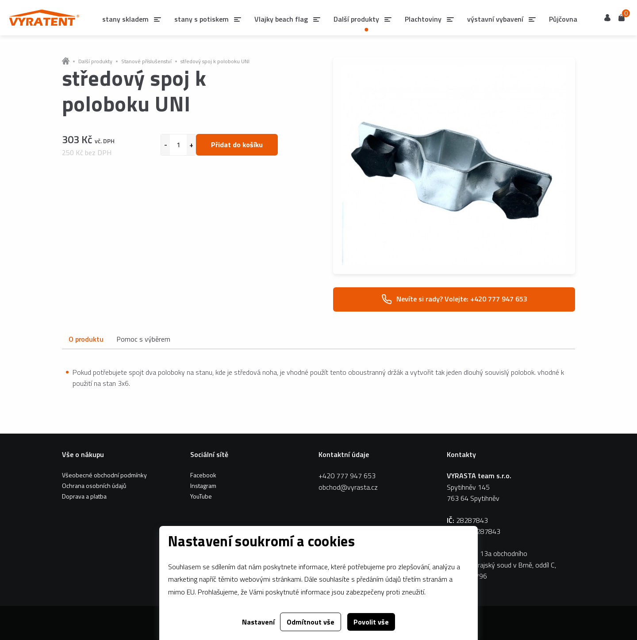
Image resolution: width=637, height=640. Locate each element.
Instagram (203, 485)
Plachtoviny (423, 19)
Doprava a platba (84, 496)
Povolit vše (371, 622)
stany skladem (125, 19)
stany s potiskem (201, 19)
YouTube (201, 496)
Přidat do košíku (237, 144)
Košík (621, 17)
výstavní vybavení (495, 19)
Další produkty (95, 61)
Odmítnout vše (310, 622)
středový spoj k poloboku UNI (214, 61)
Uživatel (607, 17)
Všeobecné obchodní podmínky (104, 475)
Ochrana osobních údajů (94, 485)
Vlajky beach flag (281, 19)
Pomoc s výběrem (143, 339)
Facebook (203, 475)
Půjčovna (563, 19)
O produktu (86, 339)
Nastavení (258, 622)
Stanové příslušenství (146, 61)
